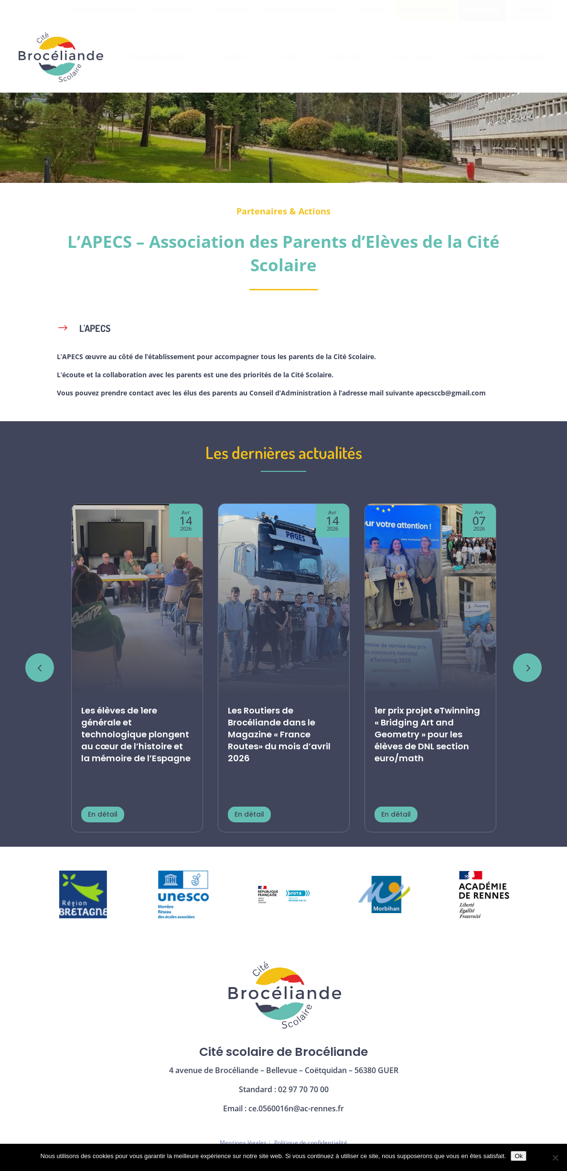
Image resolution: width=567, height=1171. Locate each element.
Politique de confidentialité (310, 1143)
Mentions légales (243, 1143)
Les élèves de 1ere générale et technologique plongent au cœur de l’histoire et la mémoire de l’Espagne (136, 734)
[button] (527, 667)
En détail (103, 814)
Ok (518, 1156)
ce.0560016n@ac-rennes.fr (296, 1108)
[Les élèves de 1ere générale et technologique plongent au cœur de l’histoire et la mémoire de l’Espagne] (137, 599)
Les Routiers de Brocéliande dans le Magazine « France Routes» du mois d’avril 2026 (279, 734)
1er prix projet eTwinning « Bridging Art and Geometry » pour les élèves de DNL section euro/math (427, 734)
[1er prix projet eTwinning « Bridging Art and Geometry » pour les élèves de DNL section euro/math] (430, 599)
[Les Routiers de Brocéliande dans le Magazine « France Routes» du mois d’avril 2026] (283, 599)
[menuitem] (105, 10)
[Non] (555, 1157)
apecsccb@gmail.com (451, 392)
